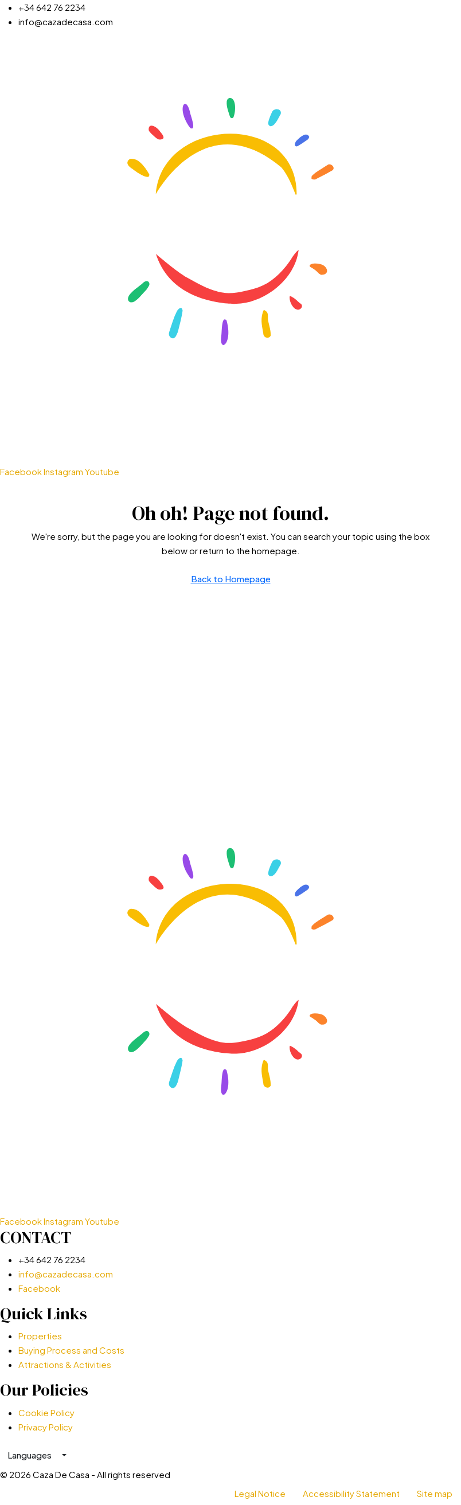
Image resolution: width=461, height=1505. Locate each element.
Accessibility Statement (351, 1493)
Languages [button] (30, 1454)
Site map (434, 1493)
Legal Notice (260, 1493)
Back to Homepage (231, 578)
